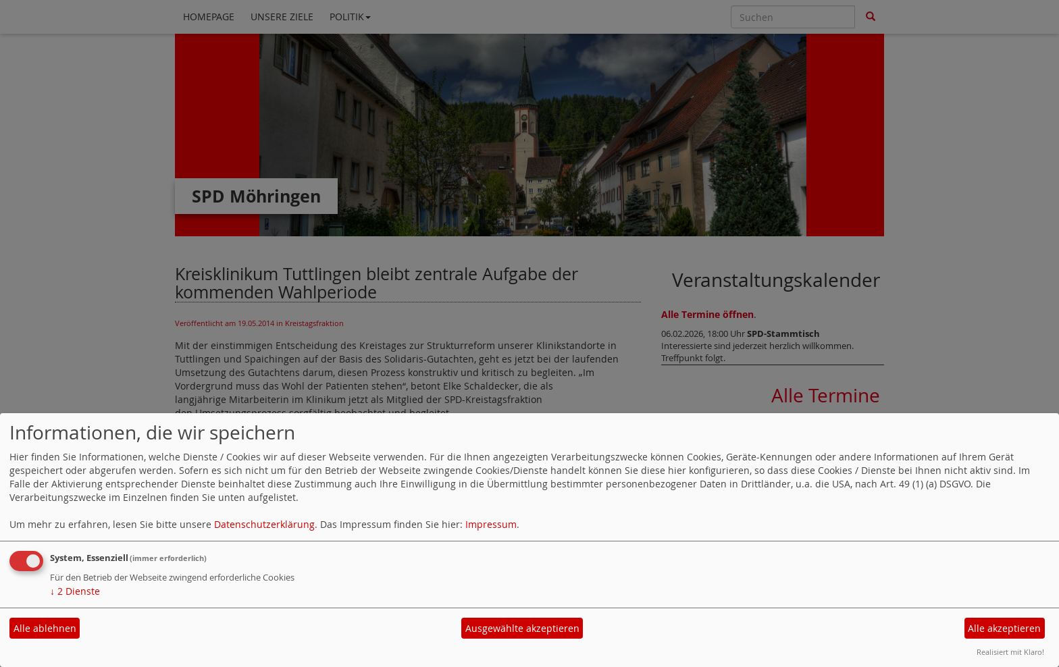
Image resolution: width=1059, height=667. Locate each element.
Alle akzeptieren (1004, 628)
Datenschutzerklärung (264, 524)
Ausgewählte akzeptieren (522, 628)
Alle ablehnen (45, 628)
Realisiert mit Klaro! (1010, 652)
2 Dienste (75, 591)
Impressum (491, 524)
